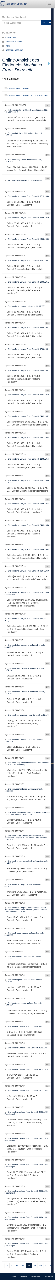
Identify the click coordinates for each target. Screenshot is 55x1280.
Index (6, 46)
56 (17, 1265)
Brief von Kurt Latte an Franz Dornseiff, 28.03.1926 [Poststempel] (26, 1139)
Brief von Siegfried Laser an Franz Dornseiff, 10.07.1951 (24, 981)
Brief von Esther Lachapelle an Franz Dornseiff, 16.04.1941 (25, 669)
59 (34, 1265)
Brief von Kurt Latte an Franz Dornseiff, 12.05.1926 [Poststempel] (26, 1166)
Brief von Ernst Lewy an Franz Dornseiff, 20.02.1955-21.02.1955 (27, 481)
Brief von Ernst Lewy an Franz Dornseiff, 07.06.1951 (27, 349)
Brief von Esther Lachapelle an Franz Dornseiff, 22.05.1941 (25, 693)
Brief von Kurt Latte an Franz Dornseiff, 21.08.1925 (26, 1048)
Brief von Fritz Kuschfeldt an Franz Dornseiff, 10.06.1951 (24, 134)
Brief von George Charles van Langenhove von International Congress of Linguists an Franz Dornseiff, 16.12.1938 (26, 838)
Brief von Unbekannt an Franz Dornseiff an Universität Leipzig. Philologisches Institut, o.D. (27, 813)
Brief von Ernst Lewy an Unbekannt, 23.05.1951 (25, 306)
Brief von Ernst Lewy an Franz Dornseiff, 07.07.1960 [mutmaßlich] (27, 593)
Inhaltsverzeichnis (12, 41)
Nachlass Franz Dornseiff (17, 88)
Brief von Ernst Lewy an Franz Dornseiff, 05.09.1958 (27, 550)
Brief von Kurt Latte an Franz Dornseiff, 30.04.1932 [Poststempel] (26, 1218)
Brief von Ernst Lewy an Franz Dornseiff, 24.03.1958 (27, 525)
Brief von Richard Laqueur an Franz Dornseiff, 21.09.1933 (24, 934)
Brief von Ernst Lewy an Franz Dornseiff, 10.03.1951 (27, 282)
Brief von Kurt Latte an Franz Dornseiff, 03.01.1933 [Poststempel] (26, 1245)
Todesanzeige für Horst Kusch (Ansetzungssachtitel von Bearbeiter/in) (26, 111)
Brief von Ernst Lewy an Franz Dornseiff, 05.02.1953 (27, 438)
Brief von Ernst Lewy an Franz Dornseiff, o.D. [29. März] (25, 620)
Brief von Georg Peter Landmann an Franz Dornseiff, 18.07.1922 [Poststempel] (27, 764)
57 (23, 1265)
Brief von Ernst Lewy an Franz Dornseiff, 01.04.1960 (27, 571)
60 (40, 1265)
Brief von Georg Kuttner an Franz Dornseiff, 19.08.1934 (23, 161)
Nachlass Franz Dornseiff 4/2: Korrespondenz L (24, 181)
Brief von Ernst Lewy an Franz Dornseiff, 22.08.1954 (27, 459)
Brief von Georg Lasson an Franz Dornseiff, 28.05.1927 (23, 1004)
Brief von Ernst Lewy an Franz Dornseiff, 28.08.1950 (27, 218)
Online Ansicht (10, 37)
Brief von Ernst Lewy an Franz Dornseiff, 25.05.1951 (27, 328)
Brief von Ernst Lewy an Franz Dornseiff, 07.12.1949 (27, 196)
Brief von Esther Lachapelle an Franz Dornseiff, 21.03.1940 (25, 646)
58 (29, 1265)
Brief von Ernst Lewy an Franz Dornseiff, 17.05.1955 (27, 504)
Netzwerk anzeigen (12, 50)
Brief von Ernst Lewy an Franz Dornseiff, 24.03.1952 (27, 416)
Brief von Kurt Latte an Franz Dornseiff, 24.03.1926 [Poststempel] (26, 1113)
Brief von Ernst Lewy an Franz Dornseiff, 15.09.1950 (27, 239)
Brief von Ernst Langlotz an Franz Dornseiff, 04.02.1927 (23, 885)
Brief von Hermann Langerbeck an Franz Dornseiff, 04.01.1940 (26, 862)
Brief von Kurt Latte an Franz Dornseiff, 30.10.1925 (26, 1069)
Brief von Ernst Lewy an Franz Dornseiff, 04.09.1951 (27, 370)
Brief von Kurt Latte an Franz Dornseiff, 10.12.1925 (26, 1091)
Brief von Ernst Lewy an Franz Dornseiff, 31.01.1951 (27, 260)
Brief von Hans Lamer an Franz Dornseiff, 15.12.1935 (27, 715)
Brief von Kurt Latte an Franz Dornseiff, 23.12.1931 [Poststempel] (26, 1192)
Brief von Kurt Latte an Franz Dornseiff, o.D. (23, 1026)
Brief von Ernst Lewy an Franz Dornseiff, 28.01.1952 (27, 395)
